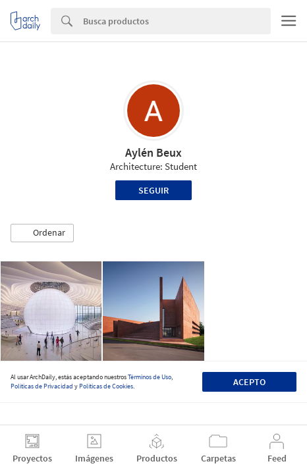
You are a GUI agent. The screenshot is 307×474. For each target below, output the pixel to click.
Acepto (249, 382)
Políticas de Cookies (106, 386)
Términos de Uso (149, 377)
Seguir (153, 190)
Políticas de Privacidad (42, 386)
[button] (42, 233)
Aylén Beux (153, 152)
